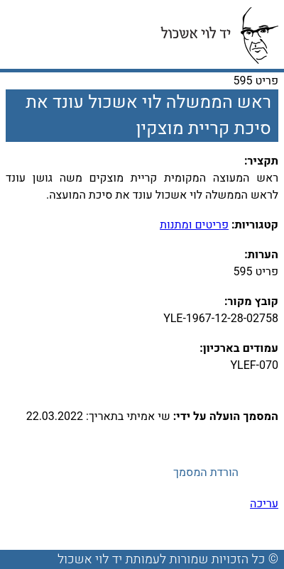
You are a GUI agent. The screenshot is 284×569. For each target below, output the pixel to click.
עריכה (264, 503)
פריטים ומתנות (194, 224)
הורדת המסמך (206, 472)
